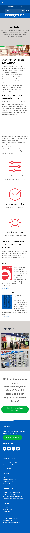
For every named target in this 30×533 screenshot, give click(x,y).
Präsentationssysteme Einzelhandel (13, 499)
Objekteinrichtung (8, 482)
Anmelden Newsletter (12, 438)
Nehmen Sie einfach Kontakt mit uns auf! (15, 409)
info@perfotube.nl (11, 465)
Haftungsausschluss (7, 520)
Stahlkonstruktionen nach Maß (11, 493)
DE (26, 11)
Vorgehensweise (7, 510)
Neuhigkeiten (6, 512)
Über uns (5, 508)
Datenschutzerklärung (14, 518)
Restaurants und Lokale (9, 479)
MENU (6, 2)
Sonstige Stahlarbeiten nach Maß (12, 497)
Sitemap (5, 518)
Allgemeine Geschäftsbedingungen (11, 523)
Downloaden (5, 288)
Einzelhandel (6, 484)
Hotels (4, 477)
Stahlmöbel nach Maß (9, 495)
